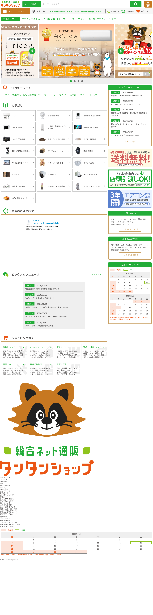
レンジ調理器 (48, 19)
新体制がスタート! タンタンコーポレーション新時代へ (128, 125)
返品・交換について (7, 507)
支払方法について (7, 501)
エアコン (101, 19)
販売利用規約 (5, 520)
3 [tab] (78, 81)
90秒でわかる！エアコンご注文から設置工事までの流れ (129, 114)
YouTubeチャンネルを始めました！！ (125, 104)
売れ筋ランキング (7, 495)
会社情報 (3, 516)
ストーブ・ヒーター (66, 19)
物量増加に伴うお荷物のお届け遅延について (128, 95)
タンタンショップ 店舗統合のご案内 (125, 135)
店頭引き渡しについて (8, 510)
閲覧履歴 (3, 481)
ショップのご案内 (7, 499)
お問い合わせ (130, 229)
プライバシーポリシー (8, 522)
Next (121, 51)
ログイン (3, 479)
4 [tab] (82, 81)
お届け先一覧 (5, 485)
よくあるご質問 (130, 255)
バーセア (111, 19)
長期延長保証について (8, 512)
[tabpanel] (76, 51)
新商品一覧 (4, 493)
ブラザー (82, 19)
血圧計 (92, 19)
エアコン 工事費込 (31, 19)
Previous (32, 51)
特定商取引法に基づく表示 (10, 524)
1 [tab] (71, 81)
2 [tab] (74, 81)
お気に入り (4, 483)
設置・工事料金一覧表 (8, 509)
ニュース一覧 (130, 141)
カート (2, 487)
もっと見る (96, 274)
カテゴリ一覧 (5, 491)
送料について (5, 503)
